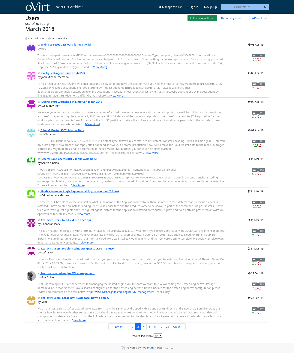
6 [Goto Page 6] (155, 326)
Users (32, 18)
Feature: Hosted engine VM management (66, 273)
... (161, 326)
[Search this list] (241, 7)
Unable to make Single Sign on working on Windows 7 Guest (78, 191)
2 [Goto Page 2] (132, 326)
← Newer (116, 326)
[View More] (99, 67)
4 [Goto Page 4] (143, 326)
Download (259, 18)
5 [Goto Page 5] (149, 326)
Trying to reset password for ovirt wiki (64, 44)
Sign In (192, 7)
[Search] (265, 7)
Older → (178, 326)
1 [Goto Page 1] (127, 326)
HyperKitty (147, 347)
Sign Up (210, 7)
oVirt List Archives (54, 6)
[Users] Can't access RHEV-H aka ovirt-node (67, 159)
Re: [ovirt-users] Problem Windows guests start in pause (76, 248)
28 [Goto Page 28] (167, 326)
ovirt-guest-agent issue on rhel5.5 (61, 73)
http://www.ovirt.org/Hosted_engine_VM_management (120, 292)
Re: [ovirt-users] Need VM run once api (64, 220)
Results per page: (142, 335)
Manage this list (170, 7)
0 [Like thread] (254, 59)
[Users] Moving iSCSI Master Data (61, 130)
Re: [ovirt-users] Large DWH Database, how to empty (73, 298)
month (232, 18)
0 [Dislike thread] (259, 59)
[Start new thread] (202, 18)
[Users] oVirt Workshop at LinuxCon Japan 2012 (70, 101)
